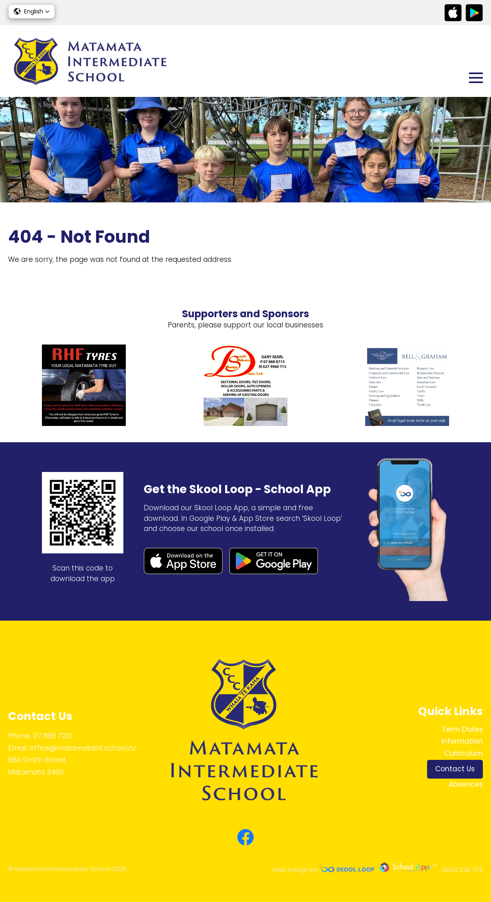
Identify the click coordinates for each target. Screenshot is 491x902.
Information (462, 741)
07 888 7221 (52, 736)
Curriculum (463, 753)
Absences (466, 784)
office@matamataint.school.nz (83, 748)
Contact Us (455, 769)
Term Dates (462, 729)
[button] (31, 11)
